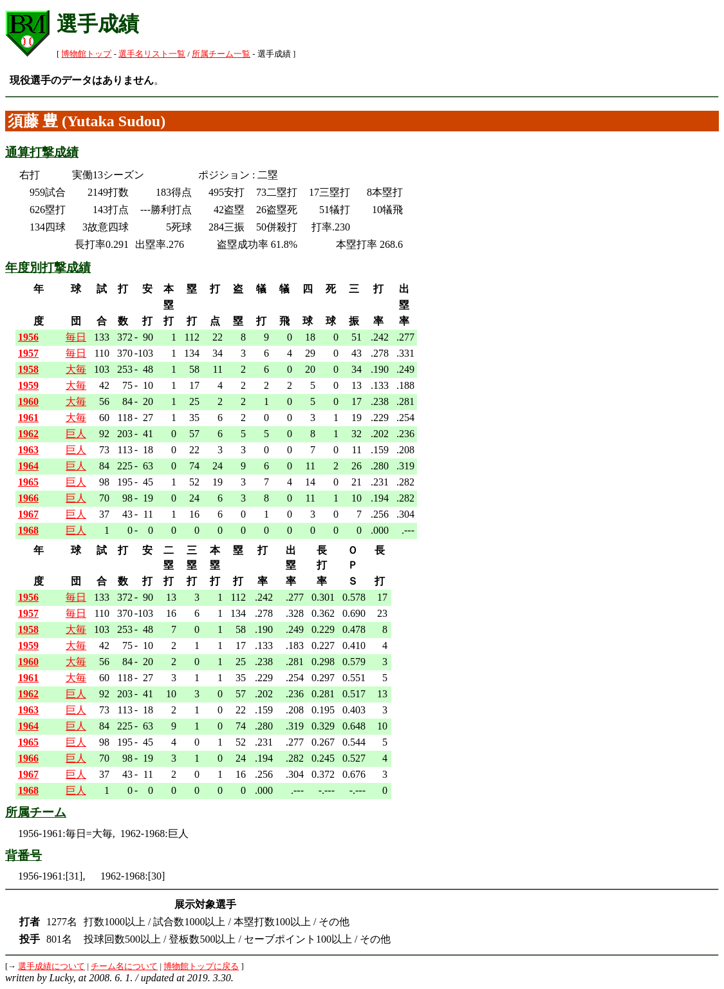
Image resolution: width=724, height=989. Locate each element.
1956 (28, 337)
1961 (28, 417)
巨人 (76, 433)
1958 (28, 369)
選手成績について (51, 966)
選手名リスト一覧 (151, 54)
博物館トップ (86, 54)
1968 (28, 530)
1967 (28, 514)
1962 (28, 433)
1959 (28, 385)
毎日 (76, 337)
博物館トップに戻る (201, 966)
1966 (28, 498)
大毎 (76, 369)
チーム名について (124, 966)
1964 (28, 465)
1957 (28, 353)
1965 (28, 481)
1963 (28, 449)
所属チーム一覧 (221, 54)
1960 (28, 401)
